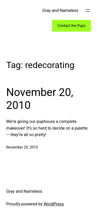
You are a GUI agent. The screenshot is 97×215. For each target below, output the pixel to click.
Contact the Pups (71, 26)
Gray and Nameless (60, 10)
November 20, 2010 (39, 99)
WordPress (54, 204)
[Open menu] (88, 11)
